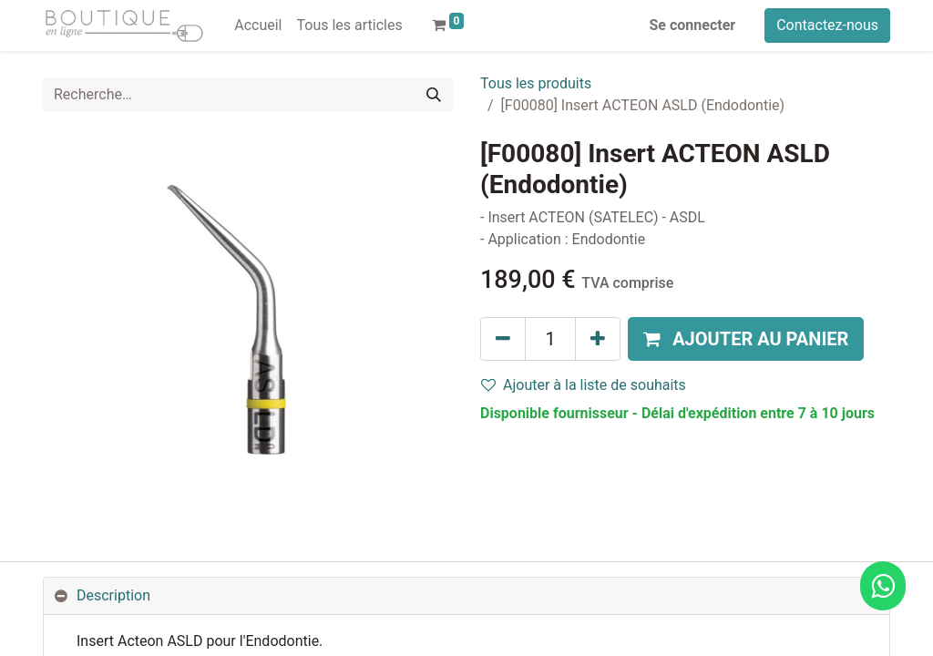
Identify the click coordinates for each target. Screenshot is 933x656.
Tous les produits (535, 83)
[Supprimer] (503, 339)
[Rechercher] (434, 94)
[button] (746, 339)
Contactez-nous (827, 25)
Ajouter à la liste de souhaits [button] (583, 385)
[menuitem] (258, 25)
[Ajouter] (597, 339)
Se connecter (693, 25)
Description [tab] (113, 595)
